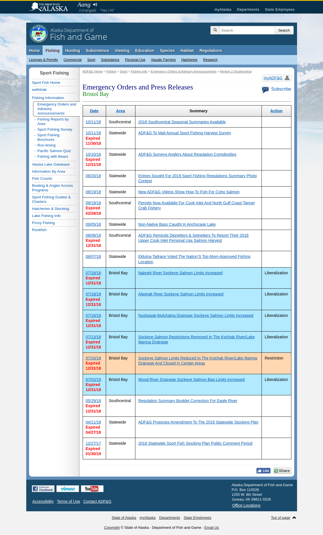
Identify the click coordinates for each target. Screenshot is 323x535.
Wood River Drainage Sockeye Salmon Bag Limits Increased (191, 379)
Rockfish (39, 230)
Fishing (52, 50)
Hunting (72, 50)
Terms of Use (68, 501)
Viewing (122, 50)
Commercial (72, 60)
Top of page (280, 518)
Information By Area (48, 171)
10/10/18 (93, 154)
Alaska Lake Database (51, 164)
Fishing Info (139, 71)
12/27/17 (93, 443)
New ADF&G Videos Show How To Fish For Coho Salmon (188, 192)
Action (276, 111)
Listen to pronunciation (95, 4)
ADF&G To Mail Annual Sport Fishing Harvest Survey (184, 133)
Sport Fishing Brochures (49, 137)
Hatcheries (189, 60)
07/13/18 (93, 337)
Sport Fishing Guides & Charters (51, 199)
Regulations (210, 50)
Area (120, 111)
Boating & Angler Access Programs (52, 187)
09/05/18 (93, 224)
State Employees (280, 10)
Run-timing (47, 145)
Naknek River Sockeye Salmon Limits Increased (180, 273)
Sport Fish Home (46, 82)
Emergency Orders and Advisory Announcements (57, 108)
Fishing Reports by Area (53, 121)
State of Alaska (51, 7)
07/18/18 (93, 273)
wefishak (39, 89)
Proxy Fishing (43, 223)
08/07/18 (93, 256)
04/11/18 (93, 422)
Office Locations (246, 505)
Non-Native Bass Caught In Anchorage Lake (177, 224)
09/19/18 (93, 192)
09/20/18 (93, 176)
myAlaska (222, 10)
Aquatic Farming (163, 60)
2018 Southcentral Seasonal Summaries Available (182, 122)
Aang (84, 4)
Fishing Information (48, 98)
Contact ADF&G (97, 501)
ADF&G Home (93, 71)
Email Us (211, 527)
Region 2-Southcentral (235, 71)
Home (34, 50)
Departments (248, 10)
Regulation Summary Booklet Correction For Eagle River (187, 400)
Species (167, 50)
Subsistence (110, 60)
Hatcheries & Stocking (50, 209)
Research (210, 60)
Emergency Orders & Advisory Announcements (183, 71)
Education (144, 50)
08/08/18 (93, 235)
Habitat (187, 50)
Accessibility (43, 501)
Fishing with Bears (53, 156)
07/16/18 (93, 315)
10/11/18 (93, 122)
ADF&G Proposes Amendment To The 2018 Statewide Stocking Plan (198, 422)
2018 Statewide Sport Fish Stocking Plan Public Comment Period (195, 443)
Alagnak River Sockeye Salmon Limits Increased (180, 294)
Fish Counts (42, 178)
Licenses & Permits (43, 60)
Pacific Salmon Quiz (54, 151)
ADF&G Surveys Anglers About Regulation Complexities (187, 154)
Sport (91, 60)
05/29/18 (93, 400)
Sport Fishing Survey (55, 129)
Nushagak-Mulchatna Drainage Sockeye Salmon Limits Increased (195, 315)
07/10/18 (93, 358)
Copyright (112, 527)
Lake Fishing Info (46, 216)
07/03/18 (93, 379)
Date (94, 111)
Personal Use (135, 60)
